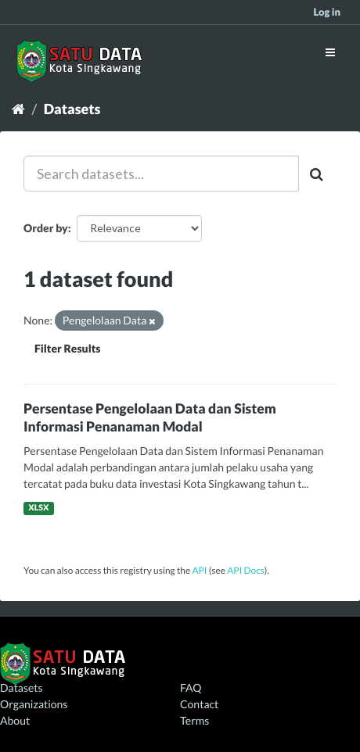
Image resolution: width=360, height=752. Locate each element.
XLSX (38, 508)
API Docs (246, 570)
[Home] (18, 108)
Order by (45, 228)
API (199, 570)
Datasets (72, 108)
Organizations (33, 704)
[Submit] (318, 173)
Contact (199, 704)
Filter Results (67, 348)
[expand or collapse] (330, 52)
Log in (326, 11)
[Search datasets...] (161, 174)
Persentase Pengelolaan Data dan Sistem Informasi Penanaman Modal (149, 417)
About (15, 720)
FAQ (190, 687)
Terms (194, 720)
